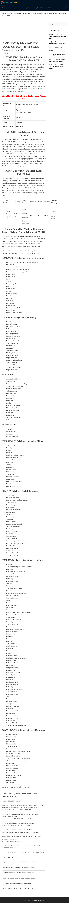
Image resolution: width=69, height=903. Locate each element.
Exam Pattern (12, 839)
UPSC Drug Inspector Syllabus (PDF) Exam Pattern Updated (19, 867)
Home (3, 8)
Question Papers (51, 8)
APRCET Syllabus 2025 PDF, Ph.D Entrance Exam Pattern (18, 872)
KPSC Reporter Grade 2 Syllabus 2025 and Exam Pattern (18, 883)
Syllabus (28, 8)
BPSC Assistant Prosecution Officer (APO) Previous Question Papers (57, 36)
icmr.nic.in (18, 841)
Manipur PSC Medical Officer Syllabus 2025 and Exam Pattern (19, 888)
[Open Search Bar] (66, 8)
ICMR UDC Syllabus (9, 841)
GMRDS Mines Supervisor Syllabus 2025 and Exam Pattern (19, 878)
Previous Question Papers (15, 8)
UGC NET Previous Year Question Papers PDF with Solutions (56, 49)
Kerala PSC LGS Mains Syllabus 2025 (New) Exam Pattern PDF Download (24, 852)
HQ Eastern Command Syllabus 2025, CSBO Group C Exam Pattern (21, 862)
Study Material (38, 8)
